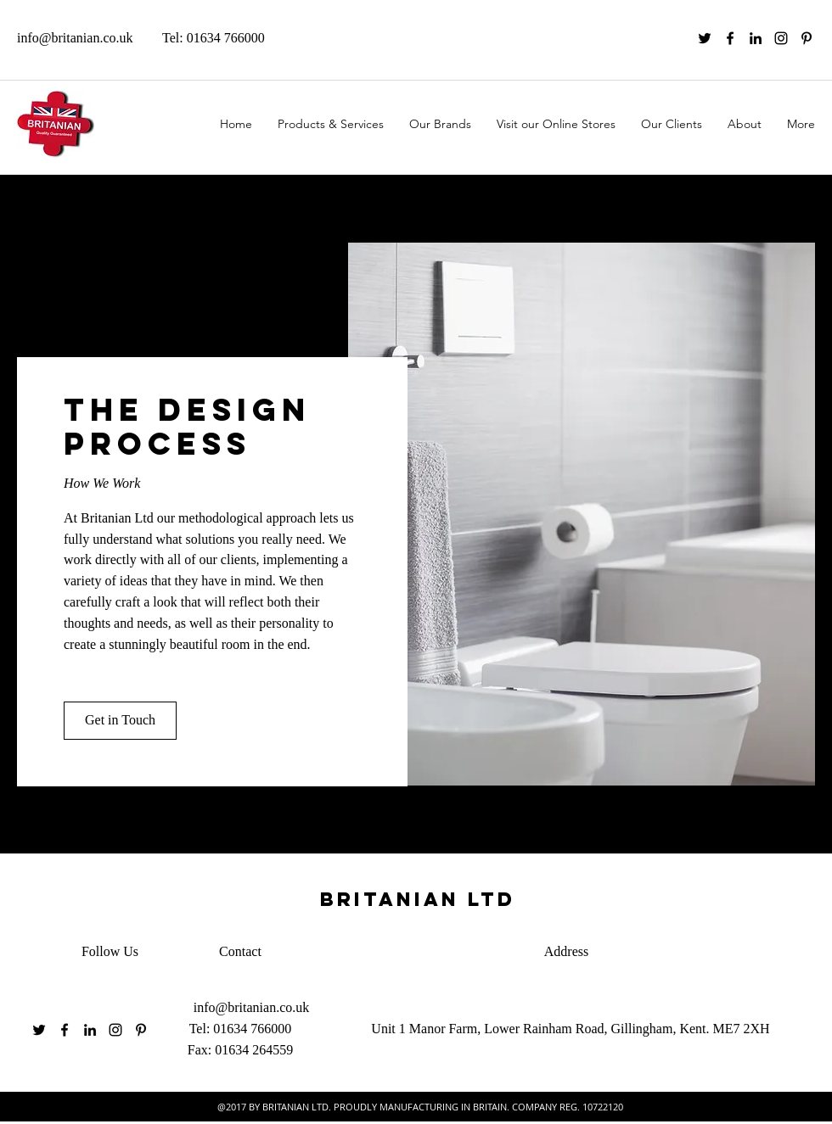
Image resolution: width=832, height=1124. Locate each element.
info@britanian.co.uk (74, 38)
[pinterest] (806, 38)
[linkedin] (755, 38)
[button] (120, 721)
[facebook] (730, 38)
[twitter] (704, 38)
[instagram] (781, 38)
